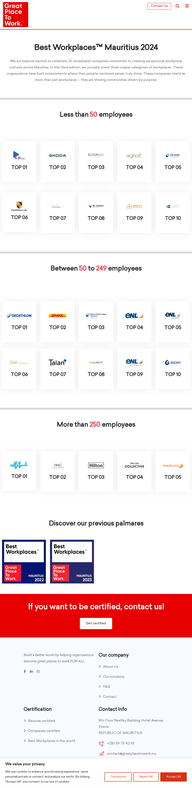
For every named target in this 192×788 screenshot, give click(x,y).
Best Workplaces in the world (51, 741)
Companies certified (44, 731)
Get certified (96, 623)
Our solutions (113, 677)
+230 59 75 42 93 (120, 743)
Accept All (173, 776)
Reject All (146, 776)
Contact (109, 697)
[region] (96, 773)
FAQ (106, 687)
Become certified (41, 721)
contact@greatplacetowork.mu (131, 753)
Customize (118, 776)
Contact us (159, 6)
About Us (110, 667)
